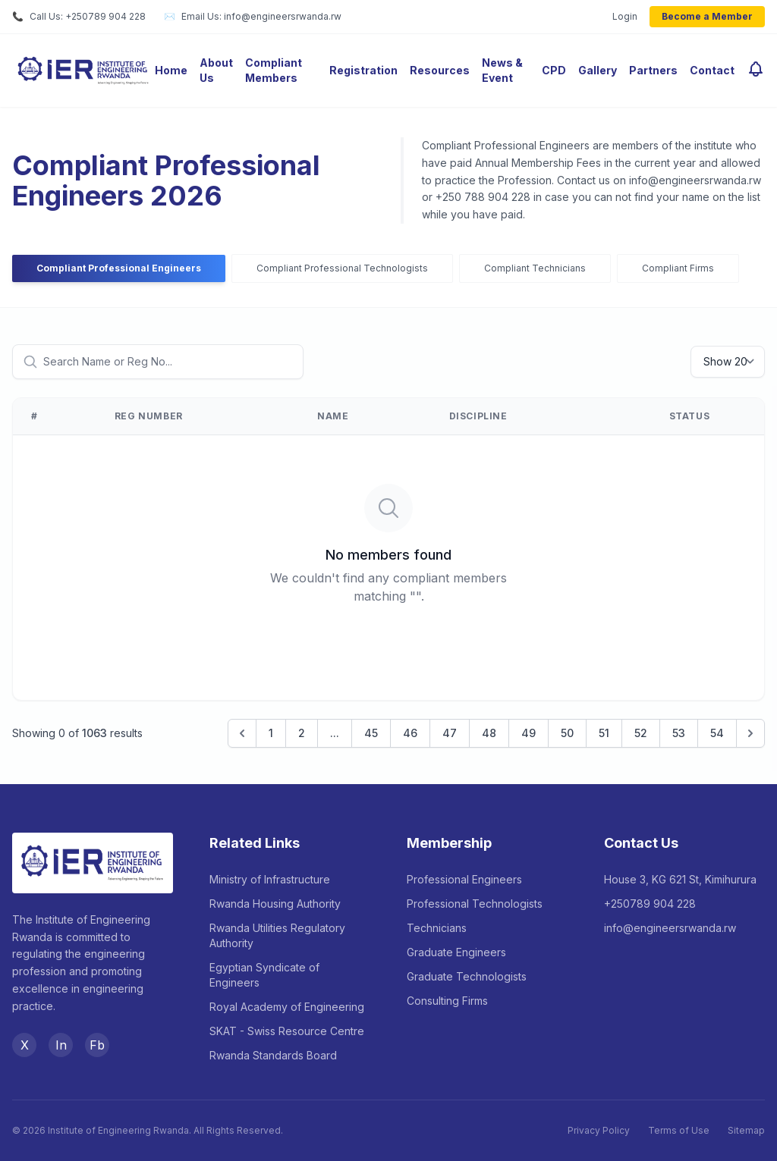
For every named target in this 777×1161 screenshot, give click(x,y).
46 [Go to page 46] (410, 732)
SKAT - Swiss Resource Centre (286, 1031)
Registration (363, 70)
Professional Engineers (464, 879)
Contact (712, 70)
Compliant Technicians (535, 268)
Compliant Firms (678, 268)
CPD (554, 70)
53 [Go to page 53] (678, 732)
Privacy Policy (599, 1130)
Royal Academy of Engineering (286, 1006)
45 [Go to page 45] (371, 732)
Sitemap (746, 1130)
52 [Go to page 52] (640, 732)
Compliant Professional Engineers (118, 268)
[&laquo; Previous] (242, 733)
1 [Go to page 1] (271, 732)
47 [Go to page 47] (449, 732)
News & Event (502, 70)
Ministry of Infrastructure (269, 879)
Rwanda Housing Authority (275, 903)
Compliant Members (273, 70)
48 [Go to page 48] (489, 732)
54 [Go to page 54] (717, 732)
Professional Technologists (475, 903)
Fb (97, 1045)
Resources (440, 70)
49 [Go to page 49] (528, 732)
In (61, 1045)
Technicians (437, 927)
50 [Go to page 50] (567, 732)
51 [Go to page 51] (604, 732)
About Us (216, 70)
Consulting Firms (447, 1000)
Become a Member (707, 16)
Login (624, 16)
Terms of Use (678, 1130)
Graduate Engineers (456, 952)
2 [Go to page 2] (301, 732)
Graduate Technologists (467, 976)
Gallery (597, 70)
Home (171, 70)
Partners (653, 70)
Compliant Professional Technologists (342, 268)
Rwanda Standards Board (273, 1055)
